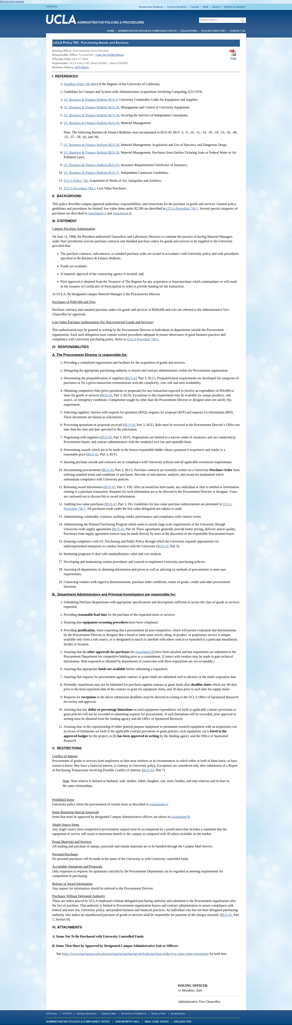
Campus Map (109, 1014)
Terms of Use (158, 1014)
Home (110, 31)
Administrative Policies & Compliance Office (147, 31)
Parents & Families (234, 7)
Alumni (216, 7)
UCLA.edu (52, 6)
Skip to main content (12, 1)
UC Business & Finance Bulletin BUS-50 (91, 145)
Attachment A (97, 213)
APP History (82, 67)
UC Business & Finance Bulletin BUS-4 (91, 99)
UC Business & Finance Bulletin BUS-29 (91, 107)
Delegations (188, 31)
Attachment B (122, 213)
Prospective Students (151, 7)
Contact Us (237, 31)
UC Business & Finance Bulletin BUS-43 (91, 123)
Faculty (195, 7)
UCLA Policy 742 (76, 180)
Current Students (177, 7)
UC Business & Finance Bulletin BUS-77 (91, 172)
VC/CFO (66, 1014)
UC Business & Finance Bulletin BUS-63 (91, 165)
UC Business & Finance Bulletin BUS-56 (91, 152)
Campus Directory (86, 1014)
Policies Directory (213, 31)
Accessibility (178, 1014)
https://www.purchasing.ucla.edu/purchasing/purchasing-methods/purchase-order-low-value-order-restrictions (135, 953)
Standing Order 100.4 (78, 84)
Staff (205, 7)
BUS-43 (131, 378)
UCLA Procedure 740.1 (79, 188)
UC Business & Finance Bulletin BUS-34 (91, 115)
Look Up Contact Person (110, 55)
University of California (133, 1014)
